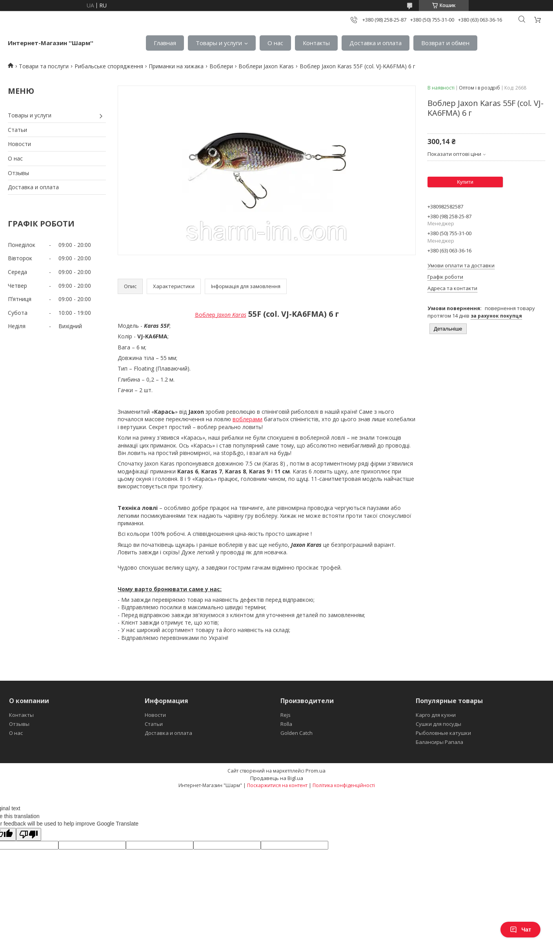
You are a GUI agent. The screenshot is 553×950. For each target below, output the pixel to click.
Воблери (221, 66)
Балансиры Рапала (439, 741)
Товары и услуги (219, 43)
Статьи (17, 129)
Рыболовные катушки (443, 732)
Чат (520, 929)
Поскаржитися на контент (277, 785)
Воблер (220, 314)
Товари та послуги (44, 66)
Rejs (285, 714)
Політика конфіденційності (344, 785)
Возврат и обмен (445, 43)
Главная (165, 43)
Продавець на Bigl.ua (276, 778)
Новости (19, 144)
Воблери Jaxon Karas (266, 66)
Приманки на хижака (176, 66)
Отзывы (18, 173)
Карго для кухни (436, 714)
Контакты (316, 43)
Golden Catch (296, 732)
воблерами (247, 419)
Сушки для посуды (438, 723)
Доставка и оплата (375, 43)
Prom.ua (316, 770)
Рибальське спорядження (109, 66)
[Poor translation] (28, 834)
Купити (465, 182)
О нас (275, 43)
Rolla (286, 723)
